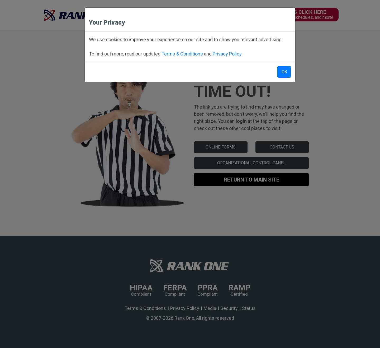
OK (284, 71)
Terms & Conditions (182, 54)
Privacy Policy (227, 54)
